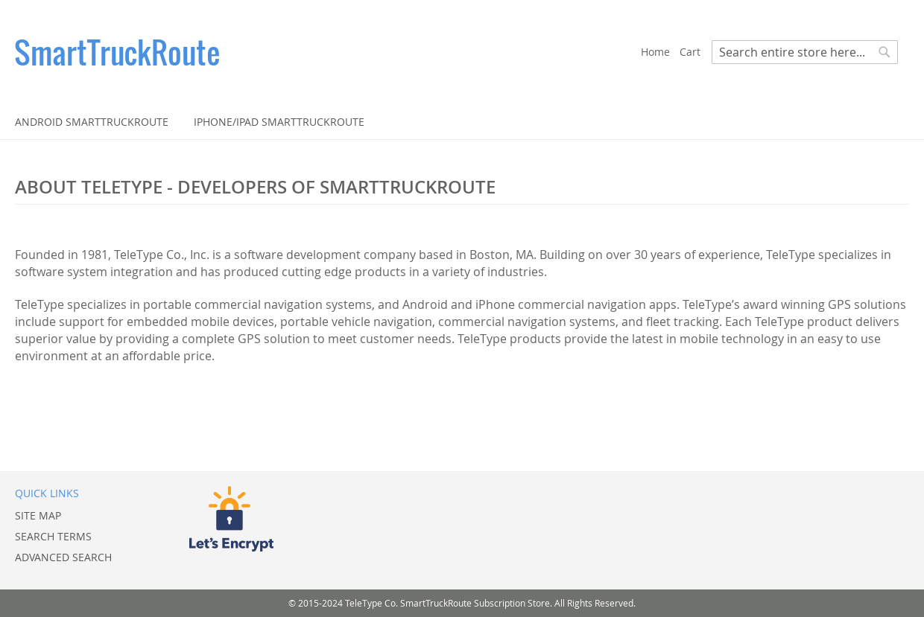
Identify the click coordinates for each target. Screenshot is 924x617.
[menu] (462, 121)
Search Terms (53, 536)
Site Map (38, 515)
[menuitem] (91, 121)
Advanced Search (63, 557)
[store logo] (328, 52)
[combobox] (805, 52)
